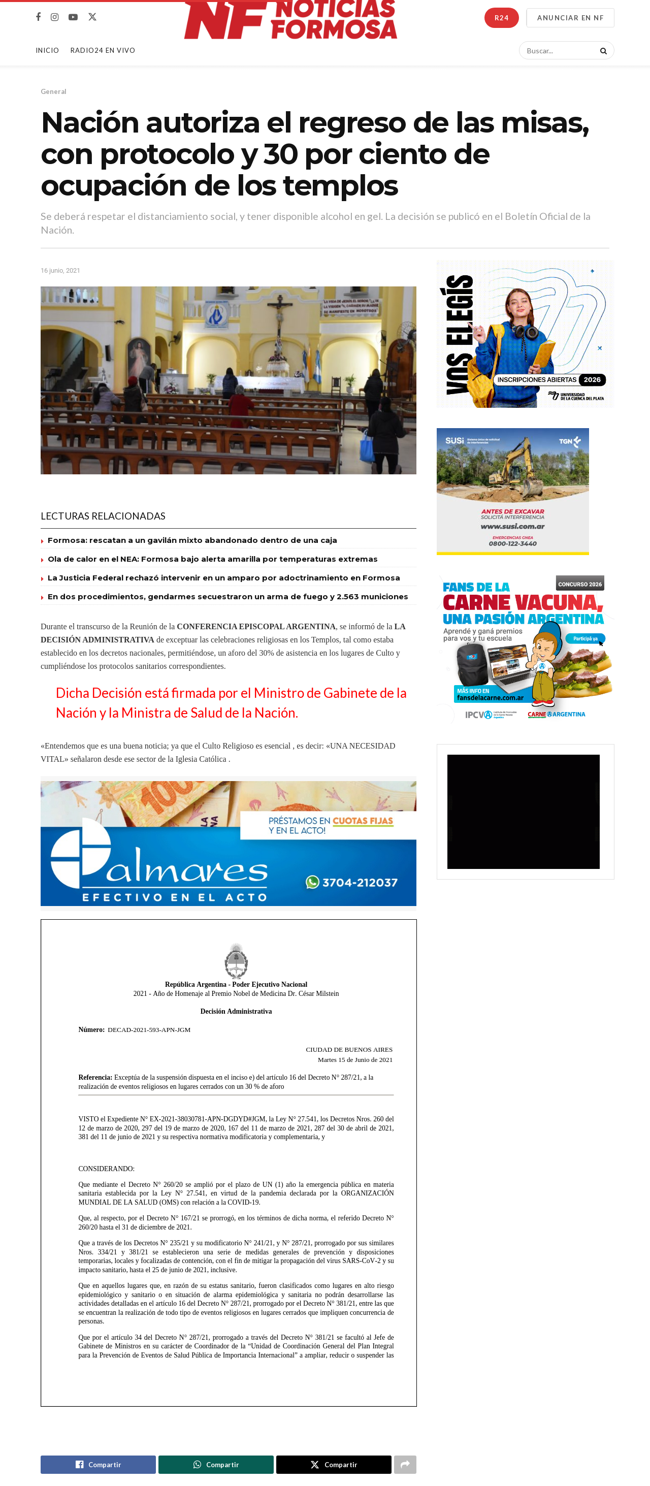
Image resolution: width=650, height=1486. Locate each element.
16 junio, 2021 (60, 270)
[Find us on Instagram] (54, 17)
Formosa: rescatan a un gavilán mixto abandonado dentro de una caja (192, 540)
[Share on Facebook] (98, 1465)
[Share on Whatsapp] (216, 1465)
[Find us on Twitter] (92, 17)
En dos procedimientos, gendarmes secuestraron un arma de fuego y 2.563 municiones (228, 596)
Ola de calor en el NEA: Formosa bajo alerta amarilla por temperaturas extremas (213, 559)
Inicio (47, 50)
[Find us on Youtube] (73, 17)
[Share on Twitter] (334, 1465)
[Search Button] (601, 50)
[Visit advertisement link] (228, 844)
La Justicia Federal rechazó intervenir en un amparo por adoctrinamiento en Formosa (224, 578)
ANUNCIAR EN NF (570, 18)
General (54, 91)
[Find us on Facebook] (38, 17)
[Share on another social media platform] (405, 1465)
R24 (502, 18)
